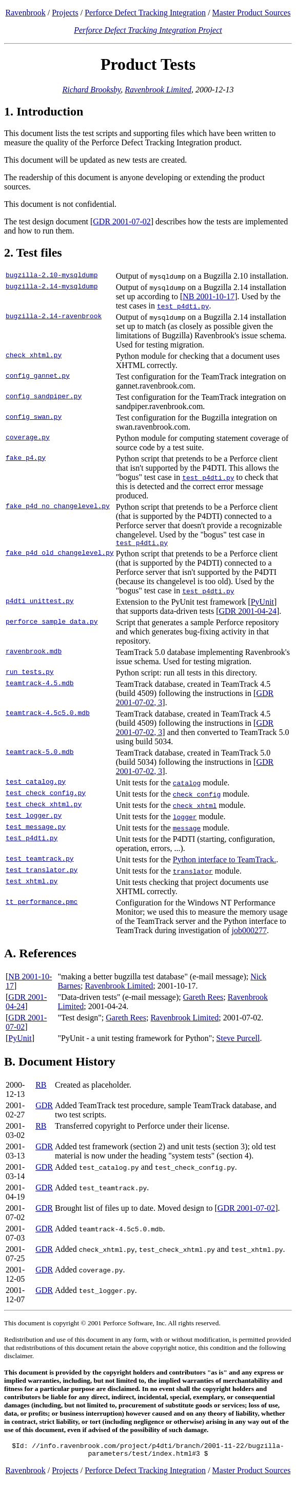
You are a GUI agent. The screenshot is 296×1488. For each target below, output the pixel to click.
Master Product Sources (251, 12)
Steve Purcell (238, 1039)
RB (40, 1086)
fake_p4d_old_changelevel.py (60, 555)
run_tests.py (30, 674)
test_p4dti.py (31, 840)
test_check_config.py (46, 795)
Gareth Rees (203, 998)
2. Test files (33, 252)
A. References (40, 954)
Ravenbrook (26, 12)
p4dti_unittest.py (40, 603)
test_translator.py (41, 872)
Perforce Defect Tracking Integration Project (148, 30)
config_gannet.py (38, 376)
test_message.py (36, 829)
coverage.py (28, 438)
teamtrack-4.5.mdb (40, 685)
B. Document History (59, 1063)
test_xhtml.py (31, 883)
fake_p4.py (26, 458)
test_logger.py (34, 818)
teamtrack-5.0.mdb (40, 754)
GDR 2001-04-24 (247, 612)
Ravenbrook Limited (158, 89)
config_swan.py (34, 417)
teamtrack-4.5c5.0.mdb (48, 715)
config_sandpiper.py (44, 397)
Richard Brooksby (91, 89)
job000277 (248, 931)
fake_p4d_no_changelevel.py (58, 507)
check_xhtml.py (34, 356)
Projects (65, 12)
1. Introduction (43, 111)
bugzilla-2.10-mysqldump (51, 276)
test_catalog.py (36, 784)
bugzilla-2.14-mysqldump (51, 287)
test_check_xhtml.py (44, 806)
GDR (44, 1107)
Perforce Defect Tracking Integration (145, 12)
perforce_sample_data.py (51, 624)
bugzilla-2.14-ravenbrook (54, 317)
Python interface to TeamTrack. (225, 861)
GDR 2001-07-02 (121, 221)
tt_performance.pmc (41, 904)
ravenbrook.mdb (34, 654)
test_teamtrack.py (40, 861)
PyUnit (262, 603)
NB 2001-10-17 (208, 296)
